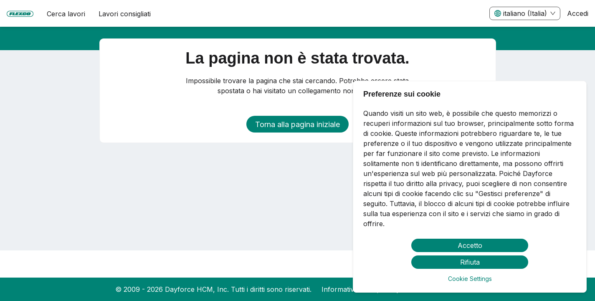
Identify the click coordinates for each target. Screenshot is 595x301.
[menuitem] (20, 13)
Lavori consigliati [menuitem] (125, 14)
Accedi (577, 13)
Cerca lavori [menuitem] (66, 14)
